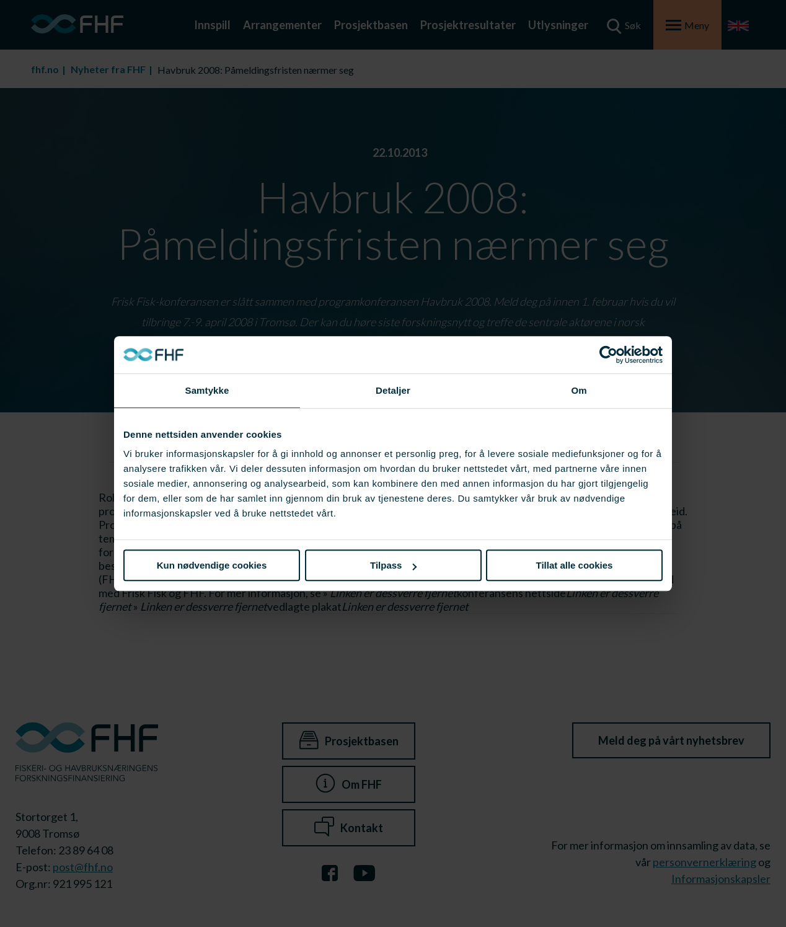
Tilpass (393, 565)
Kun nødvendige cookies (212, 565)
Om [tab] (578, 390)
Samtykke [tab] (207, 390)
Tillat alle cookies (574, 565)
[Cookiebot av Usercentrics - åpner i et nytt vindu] (608, 354)
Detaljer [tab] (393, 390)
